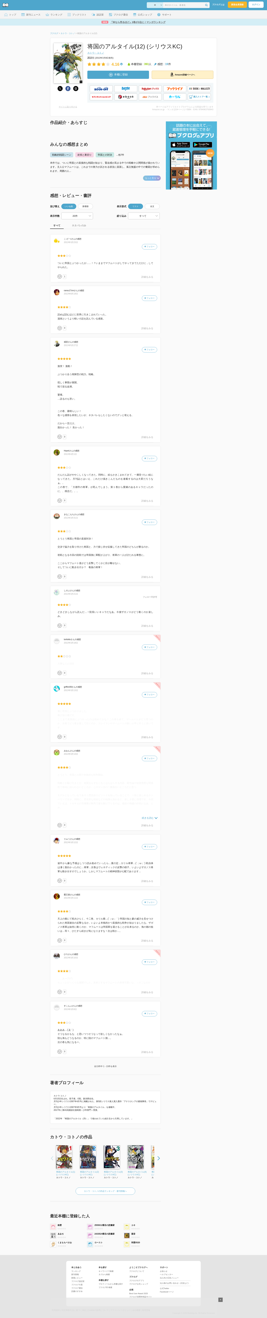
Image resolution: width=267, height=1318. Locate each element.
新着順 (85, 206)
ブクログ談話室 (77, 1281)
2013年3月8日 (70, 1009)
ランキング (76, 1271)
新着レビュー (77, 1278)
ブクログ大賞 (77, 1285)
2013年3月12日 (71, 842)
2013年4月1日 (70, 454)
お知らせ (163, 1271)
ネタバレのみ (79, 225)
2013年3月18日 (71, 643)
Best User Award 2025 (138, 1293)
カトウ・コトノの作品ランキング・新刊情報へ (105, 1191)
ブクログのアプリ (136, 1281)
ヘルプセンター (166, 1274)
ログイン (256, 4)
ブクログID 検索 (105, 1287)
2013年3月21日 (71, 594)
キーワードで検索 (106, 1271)
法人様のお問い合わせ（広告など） (175, 1283)
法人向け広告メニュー (169, 1278)
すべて (56, 225)
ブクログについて (136, 1271)
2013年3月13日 (71, 690)
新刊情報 (75, 1274)
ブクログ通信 (77, 1288)
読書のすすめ (77, 1291)
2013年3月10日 (71, 957)
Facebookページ (167, 1292)
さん (69, 239)
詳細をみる (147, 277)
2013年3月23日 (71, 242)
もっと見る (152, 178)
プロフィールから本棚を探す (111, 1284)
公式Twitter (164, 1288)
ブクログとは (218, 4)
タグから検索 (104, 1274)
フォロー (149, 246)
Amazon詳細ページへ (182, 74)
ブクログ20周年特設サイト (140, 1297)
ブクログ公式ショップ (138, 1284)
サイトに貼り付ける (68, 107)
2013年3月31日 (71, 518)
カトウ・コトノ (95, 52)
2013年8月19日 (71, 294)
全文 (152, 206)
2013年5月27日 (71, 345)
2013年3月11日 (71, 898)
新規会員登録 (237, 4)
